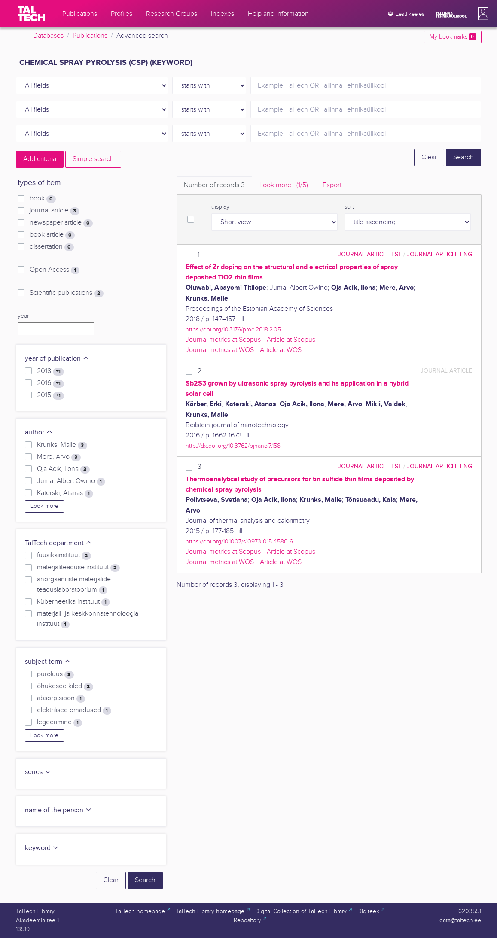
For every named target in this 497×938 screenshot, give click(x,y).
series (38, 772)
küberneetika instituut (73, 602)
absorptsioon (61, 698)
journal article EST (370, 254)
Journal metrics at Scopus (223, 340)
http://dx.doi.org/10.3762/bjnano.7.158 (233, 445)
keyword (42, 848)
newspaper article (61, 223)
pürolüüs (55, 674)
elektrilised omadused (74, 710)
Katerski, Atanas (65, 493)
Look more (44, 506)
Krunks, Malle (62, 445)
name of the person (58, 810)
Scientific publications (66, 293)
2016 (50, 383)
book (42, 198)
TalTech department (58, 543)
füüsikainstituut (64, 555)
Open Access (54, 270)
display (220, 206)
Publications (90, 36)
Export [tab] (332, 185)
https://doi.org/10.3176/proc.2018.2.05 (233, 329)
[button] (481, 13)
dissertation (51, 247)
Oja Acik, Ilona (63, 469)
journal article (54, 210)
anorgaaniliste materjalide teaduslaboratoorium (74, 584)
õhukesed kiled (65, 686)
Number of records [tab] (214, 185)
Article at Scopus (291, 340)
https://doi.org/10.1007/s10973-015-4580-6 (239, 541)
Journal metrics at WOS (220, 350)
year (23, 316)
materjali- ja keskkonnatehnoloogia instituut (87, 619)
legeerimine (59, 722)
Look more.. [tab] (283, 185)
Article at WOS (281, 350)
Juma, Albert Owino (71, 481)
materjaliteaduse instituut (78, 567)
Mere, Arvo (58, 457)
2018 (50, 371)
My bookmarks (453, 36)
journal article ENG (439, 254)
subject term (48, 662)
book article (52, 235)
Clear (429, 157)
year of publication (57, 359)
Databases (48, 36)
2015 (50, 395)
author (39, 432)
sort (349, 206)
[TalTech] (31, 14)
